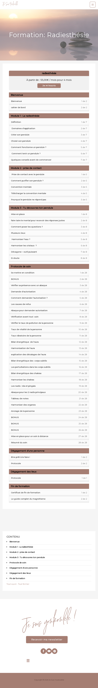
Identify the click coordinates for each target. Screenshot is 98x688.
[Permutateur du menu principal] (92, 4)
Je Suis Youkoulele (10, 4)
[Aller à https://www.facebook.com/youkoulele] (43, 651)
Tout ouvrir (12, 584)
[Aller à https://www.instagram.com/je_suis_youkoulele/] (54, 651)
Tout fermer (23, 584)
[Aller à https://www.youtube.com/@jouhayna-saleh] (49, 651)
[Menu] (28, 660)
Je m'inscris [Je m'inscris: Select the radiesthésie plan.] (49, 85)
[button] (47, 639)
